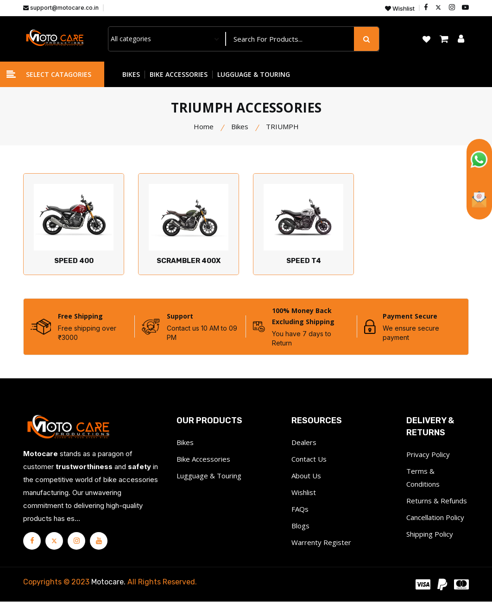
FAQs (300, 509)
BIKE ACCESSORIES (179, 74)
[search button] (366, 39)
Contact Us (309, 459)
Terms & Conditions (423, 478)
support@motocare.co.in (61, 7)
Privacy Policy (428, 454)
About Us (306, 476)
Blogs (300, 526)
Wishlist (400, 9)
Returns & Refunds (436, 501)
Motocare (107, 582)
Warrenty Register (321, 542)
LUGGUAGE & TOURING (253, 74)
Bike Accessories (203, 459)
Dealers (303, 442)
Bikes (239, 126)
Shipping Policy (429, 534)
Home (204, 126)
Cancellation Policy (435, 517)
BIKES (131, 74)
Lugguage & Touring (209, 476)
